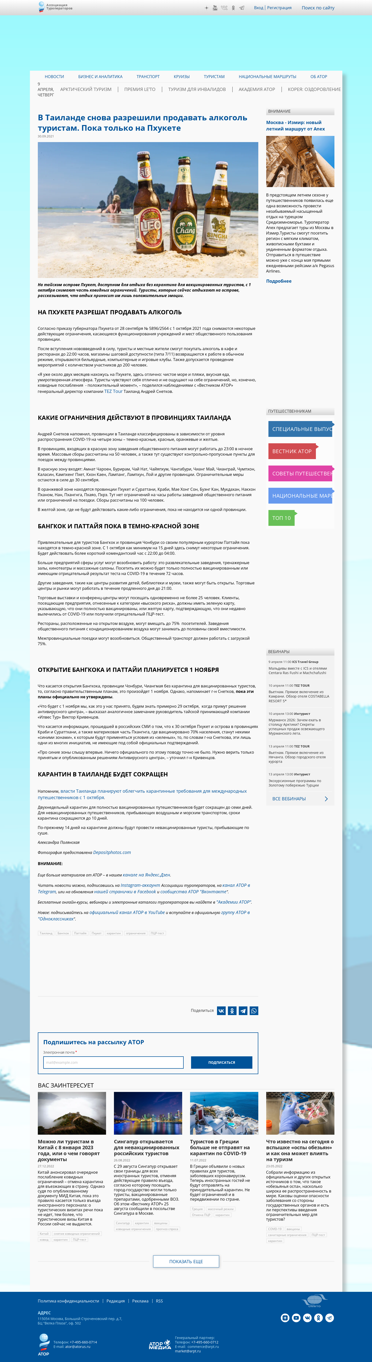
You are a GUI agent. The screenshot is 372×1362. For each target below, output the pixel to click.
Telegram (245, 7)
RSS (148, 1290)
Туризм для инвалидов (213, 89)
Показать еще (186, 1251)
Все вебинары (287, 795)
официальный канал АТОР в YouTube (122, 904)
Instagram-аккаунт (138, 879)
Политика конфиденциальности (65, 1290)
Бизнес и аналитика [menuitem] (100, 76)
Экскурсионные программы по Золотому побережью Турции (295, 780)
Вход (262, 7)
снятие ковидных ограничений (76, 1224)
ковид (44, 1230)
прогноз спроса (166, 1219)
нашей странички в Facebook (119, 885)
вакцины (159, 1213)
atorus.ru (288, 1357)
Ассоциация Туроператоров (59, 6)
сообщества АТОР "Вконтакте (180, 885)
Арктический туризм (122, 89)
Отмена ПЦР (201, 1205)
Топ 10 (276, 515)
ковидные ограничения (133, 1219)
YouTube (218, 8)
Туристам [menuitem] (214, 76)
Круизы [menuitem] (182, 76)
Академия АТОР (263, 89)
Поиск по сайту (319, 7)
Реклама (130, 1290)
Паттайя (80, 923)
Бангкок (62, 923)
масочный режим (220, 1199)
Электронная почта (58, 1042)
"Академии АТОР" (231, 894)
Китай (44, 1224)
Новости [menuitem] (54, 76)
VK (227, 7)
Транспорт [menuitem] (148, 76)
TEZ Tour (112, 390)
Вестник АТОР (282, 448)
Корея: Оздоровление (310, 89)
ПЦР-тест (155, 923)
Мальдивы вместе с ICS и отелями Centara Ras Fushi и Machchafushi (297, 667)
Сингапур (123, 1213)
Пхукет (96, 923)
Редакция (108, 1290)
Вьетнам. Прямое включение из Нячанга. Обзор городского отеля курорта (297, 754)
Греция (197, 1199)
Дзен (210, 7)
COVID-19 (275, 1219)
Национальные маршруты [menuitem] (267, 76)
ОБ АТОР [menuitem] (318, 76)
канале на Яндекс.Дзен (143, 870)
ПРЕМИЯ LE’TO (166, 89)
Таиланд (46, 923)
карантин (112, 923)
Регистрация (283, 7)
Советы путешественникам (295, 470)
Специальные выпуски (291, 426)
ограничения (134, 923)
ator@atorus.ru (77, 1336)
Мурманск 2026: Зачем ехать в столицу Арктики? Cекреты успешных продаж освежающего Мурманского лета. (300, 724)
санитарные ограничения (287, 1225)
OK (237, 8)
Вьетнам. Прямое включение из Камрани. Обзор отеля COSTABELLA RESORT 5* (298, 693)
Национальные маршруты (294, 492)
